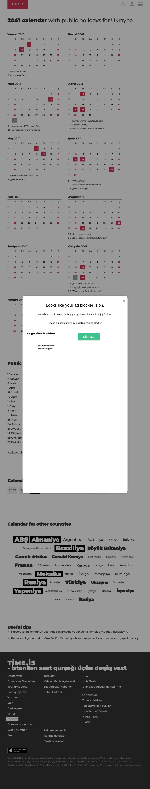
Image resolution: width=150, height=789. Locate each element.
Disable (89, 336)
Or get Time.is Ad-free (41, 333)
